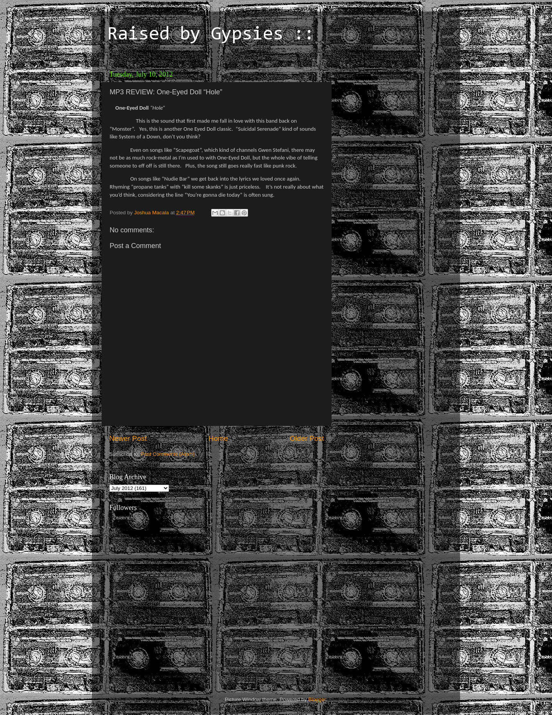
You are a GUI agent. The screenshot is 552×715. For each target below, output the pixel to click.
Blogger (317, 699)
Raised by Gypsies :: (210, 34)
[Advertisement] (389, 115)
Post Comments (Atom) (168, 454)
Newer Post (128, 438)
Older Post (307, 438)
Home (218, 438)
